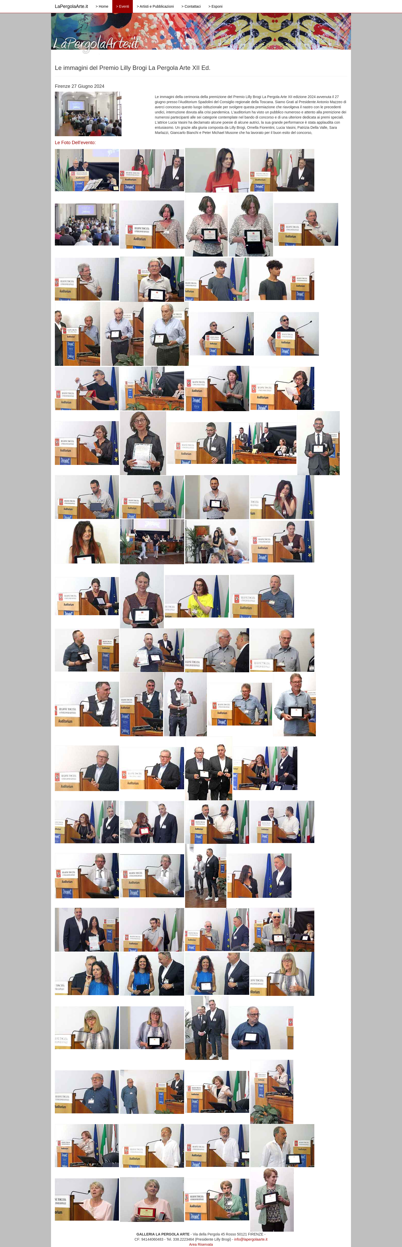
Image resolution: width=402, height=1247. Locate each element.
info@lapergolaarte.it (250, 1239)
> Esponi (215, 6)
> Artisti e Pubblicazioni (155, 6)
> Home (102, 6)
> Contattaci (191, 6)
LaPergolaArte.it (71, 6)
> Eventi (122, 6)
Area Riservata (201, 1244)
